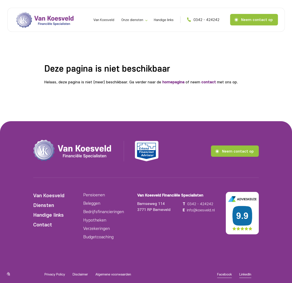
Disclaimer (80, 274)
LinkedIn (245, 274)
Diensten (43, 205)
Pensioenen (94, 194)
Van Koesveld (103, 19)
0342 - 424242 (206, 19)
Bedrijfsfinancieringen (103, 211)
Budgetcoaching (98, 236)
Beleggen (91, 203)
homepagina (173, 81)
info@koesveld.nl (201, 210)
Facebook (224, 274)
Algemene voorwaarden (113, 274)
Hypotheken (94, 220)
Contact (42, 224)
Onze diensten (132, 19)
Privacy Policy (54, 274)
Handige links (164, 19)
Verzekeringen (96, 228)
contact (208, 81)
